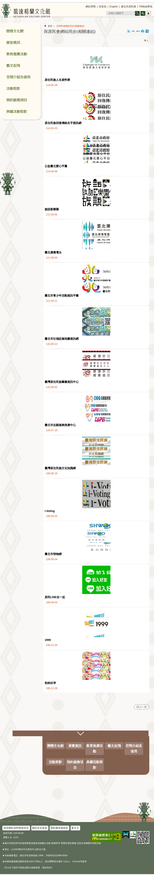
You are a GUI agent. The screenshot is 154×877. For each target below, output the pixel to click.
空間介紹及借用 (18, 76)
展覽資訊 (13, 42)
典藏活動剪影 (16, 111)
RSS (129, 31)
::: (1, 737)
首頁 (50, 26)
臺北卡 (75, 828)
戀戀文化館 (15, 31)
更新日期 (7, 833)
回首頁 (102, 6)
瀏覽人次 (7, 837)
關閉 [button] (146, 40)
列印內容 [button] (142, 31)
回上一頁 (142, 707)
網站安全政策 (39, 828)
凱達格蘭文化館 (25, 11)
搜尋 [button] (137, 13)
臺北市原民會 (128, 6)
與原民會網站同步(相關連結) (71, 26)
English (114, 6)
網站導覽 (91, 6)
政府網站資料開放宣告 (16, 828)
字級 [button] (148, 13)
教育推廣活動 (16, 53)
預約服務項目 (16, 99)
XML (133, 31)
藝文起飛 (13, 65)
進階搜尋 (142, 13)
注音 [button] (147, 31)
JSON (138, 31)
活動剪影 (13, 88)
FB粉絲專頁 (145, 6)
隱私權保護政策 (59, 828)
